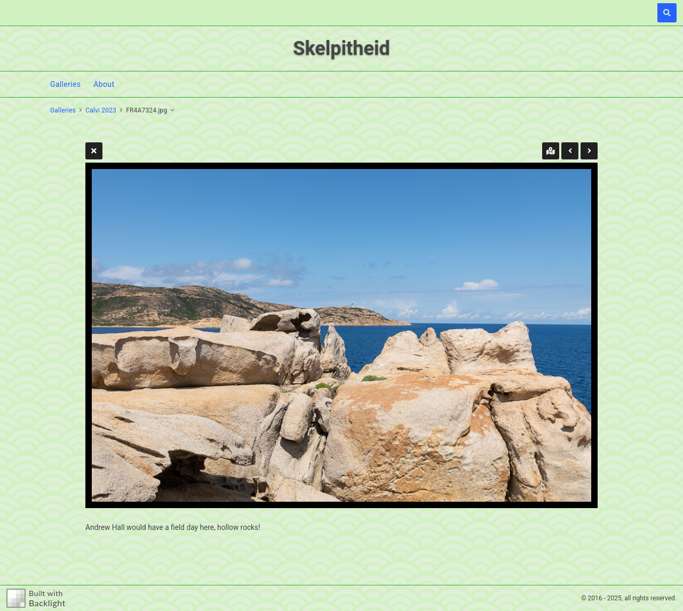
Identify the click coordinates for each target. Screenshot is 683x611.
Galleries (65, 84)
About (103, 84)
